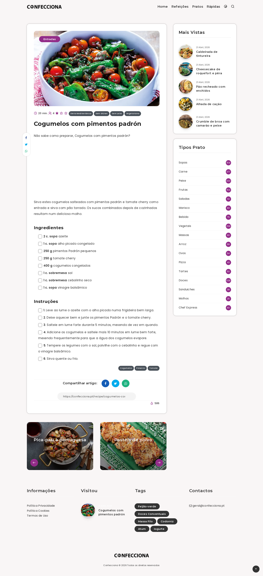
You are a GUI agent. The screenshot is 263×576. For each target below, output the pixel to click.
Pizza (182, 262)
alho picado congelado (66, 244)
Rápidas (213, 7)
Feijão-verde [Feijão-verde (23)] (147, 506)
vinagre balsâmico (62, 287)
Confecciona (110, 565)
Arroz (183, 244)
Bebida (183, 217)
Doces (183, 280)
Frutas (183, 190)
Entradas (49, 39)
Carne (183, 172)
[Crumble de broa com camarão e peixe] (186, 121)
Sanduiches (187, 289)
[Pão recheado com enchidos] (186, 87)
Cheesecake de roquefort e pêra (209, 71)
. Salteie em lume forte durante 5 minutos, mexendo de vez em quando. (98, 325)
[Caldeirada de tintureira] (186, 52)
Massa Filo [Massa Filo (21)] (145, 521)
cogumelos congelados (64, 266)
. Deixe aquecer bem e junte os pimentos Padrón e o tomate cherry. (94, 317)
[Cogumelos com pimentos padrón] (88, 510)
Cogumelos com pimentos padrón (111, 512)
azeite (53, 236)
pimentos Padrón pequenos (67, 251)
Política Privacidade (41, 506)
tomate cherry (57, 258)
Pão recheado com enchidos (210, 88)
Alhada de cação (209, 104)
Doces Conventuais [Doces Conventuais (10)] (152, 514)
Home (162, 7)
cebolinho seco (65, 280)
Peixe (182, 181)
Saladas (184, 199)
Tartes (183, 271)
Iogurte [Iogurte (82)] (159, 529)
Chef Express (188, 308)
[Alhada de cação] (186, 104)
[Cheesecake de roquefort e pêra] (186, 69)
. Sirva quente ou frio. (58, 359)
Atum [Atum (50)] (142, 529)
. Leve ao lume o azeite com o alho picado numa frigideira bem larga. (96, 310)
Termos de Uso (37, 516)
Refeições (180, 7)
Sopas (183, 163)
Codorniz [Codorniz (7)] (167, 521)
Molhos (184, 298)
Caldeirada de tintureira (207, 54)
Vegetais (185, 226)
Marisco (184, 208)
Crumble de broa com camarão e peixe (213, 123)
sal (55, 273)
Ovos (182, 253)
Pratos (197, 7)
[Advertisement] (97, 170)
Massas (184, 235)
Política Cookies (38, 511)
